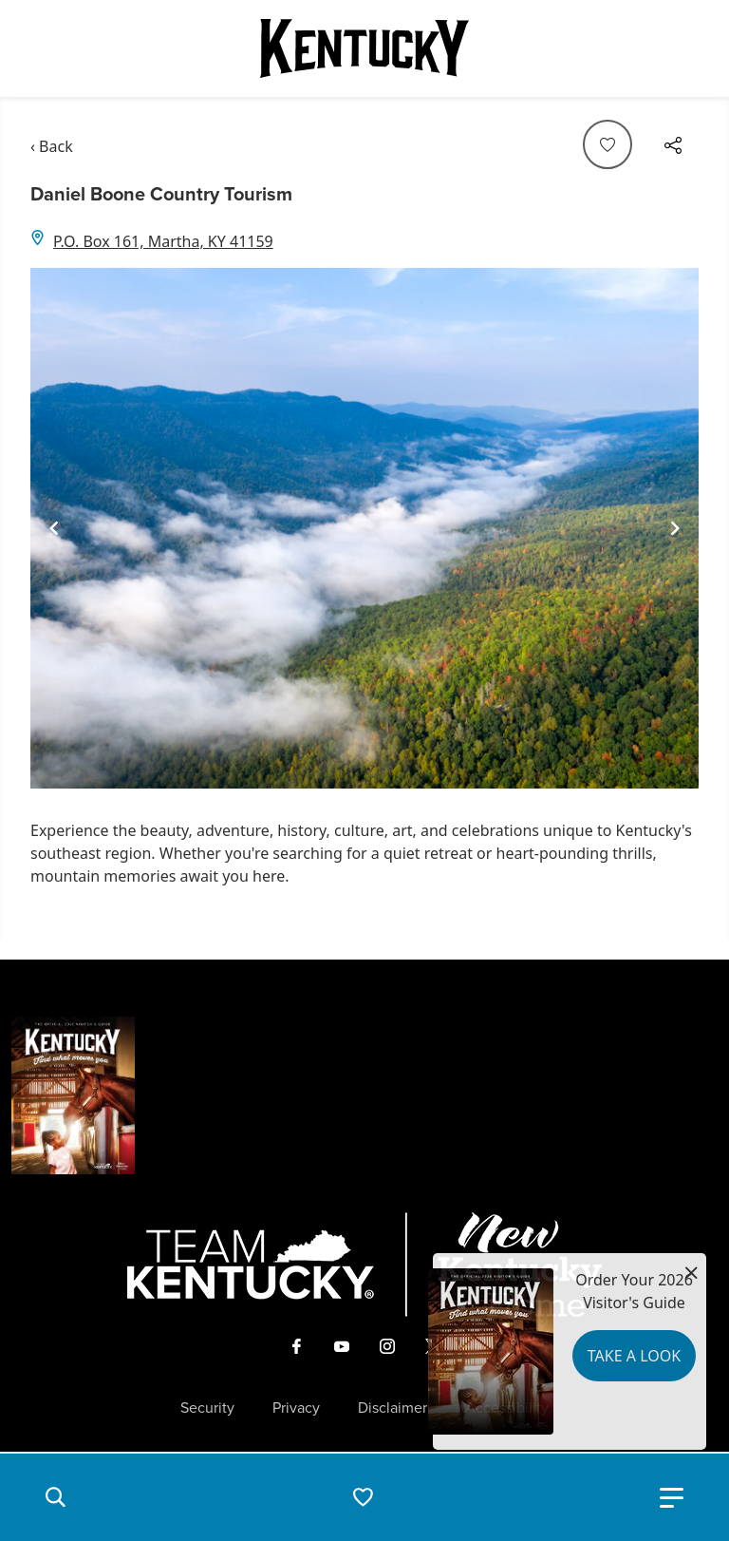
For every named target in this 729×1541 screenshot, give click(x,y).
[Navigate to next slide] (675, 528)
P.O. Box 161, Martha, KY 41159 (163, 241)
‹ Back (51, 146)
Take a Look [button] (634, 1355)
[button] (55, 1497)
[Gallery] (364, 528)
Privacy (296, 1408)
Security (207, 1408)
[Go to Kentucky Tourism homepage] (364, 48)
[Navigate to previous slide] (54, 528)
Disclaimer (392, 1408)
